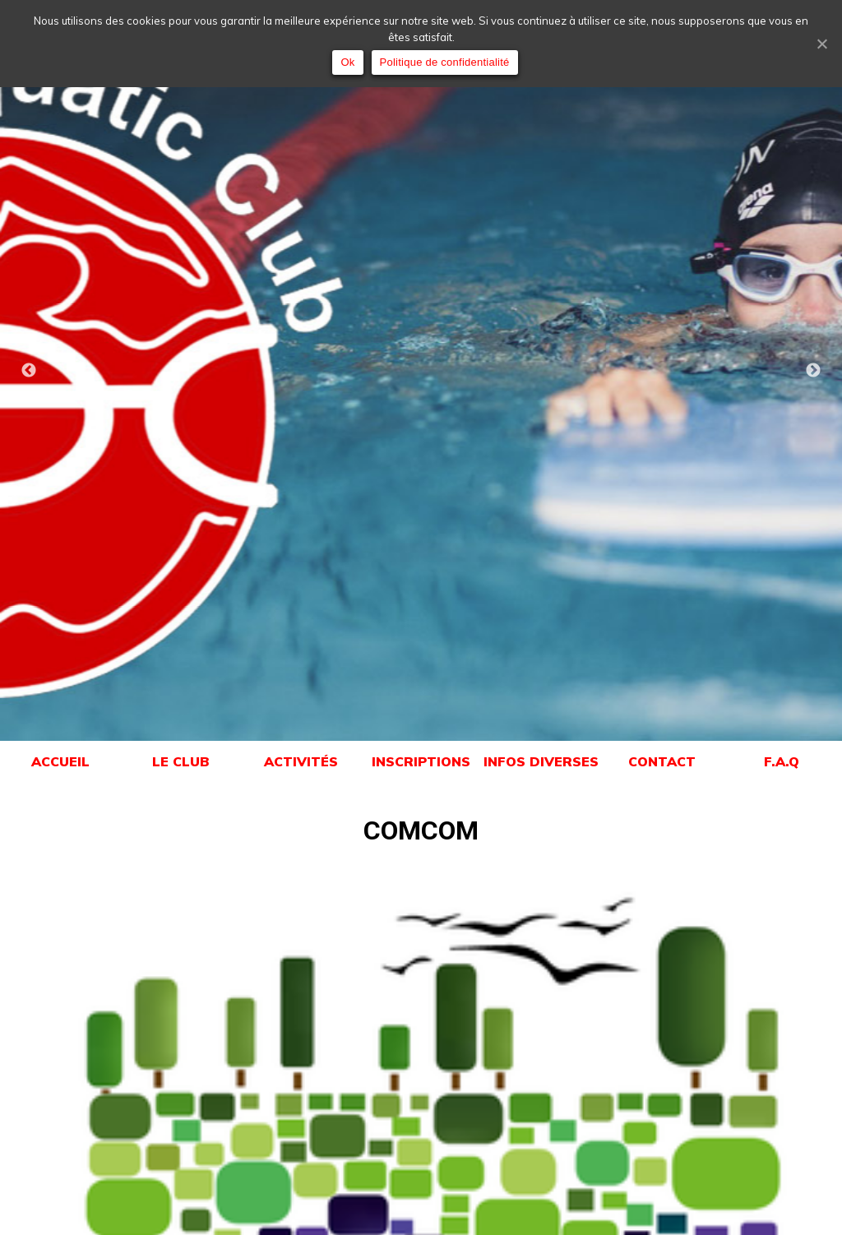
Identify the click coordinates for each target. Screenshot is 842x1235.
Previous (29, 371)
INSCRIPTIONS (421, 761)
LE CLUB (180, 761)
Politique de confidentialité (445, 62)
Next (813, 371)
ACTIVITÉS (301, 761)
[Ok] (821, 43)
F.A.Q (781, 761)
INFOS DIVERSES (541, 761)
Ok (347, 62)
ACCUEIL (60, 761)
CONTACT (662, 761)
